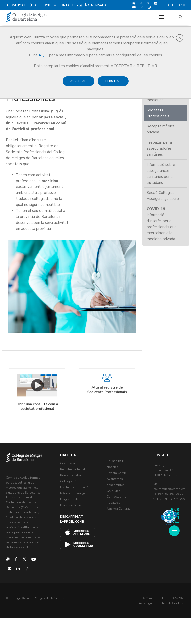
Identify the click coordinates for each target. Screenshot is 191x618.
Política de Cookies (170, 603)
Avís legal (146, 603)
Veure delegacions (169, 499)
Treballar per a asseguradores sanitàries (159, 148)
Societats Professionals (158, 113)
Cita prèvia (67, 463)
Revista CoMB (116, 473)
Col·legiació (68, 481)
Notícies (112, 467)
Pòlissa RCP (115, 461)
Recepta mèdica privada (161, 129)
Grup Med (113, 491)
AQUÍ (43, 55)
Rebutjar (113, 81)
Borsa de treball (71, 475)
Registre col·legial (72, 469)
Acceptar (78, 81)
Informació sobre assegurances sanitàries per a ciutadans (161, 173)
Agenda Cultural (118, 509)
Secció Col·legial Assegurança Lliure (163, 195)
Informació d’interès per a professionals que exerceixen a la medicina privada (162, 223)
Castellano (175, 5)
